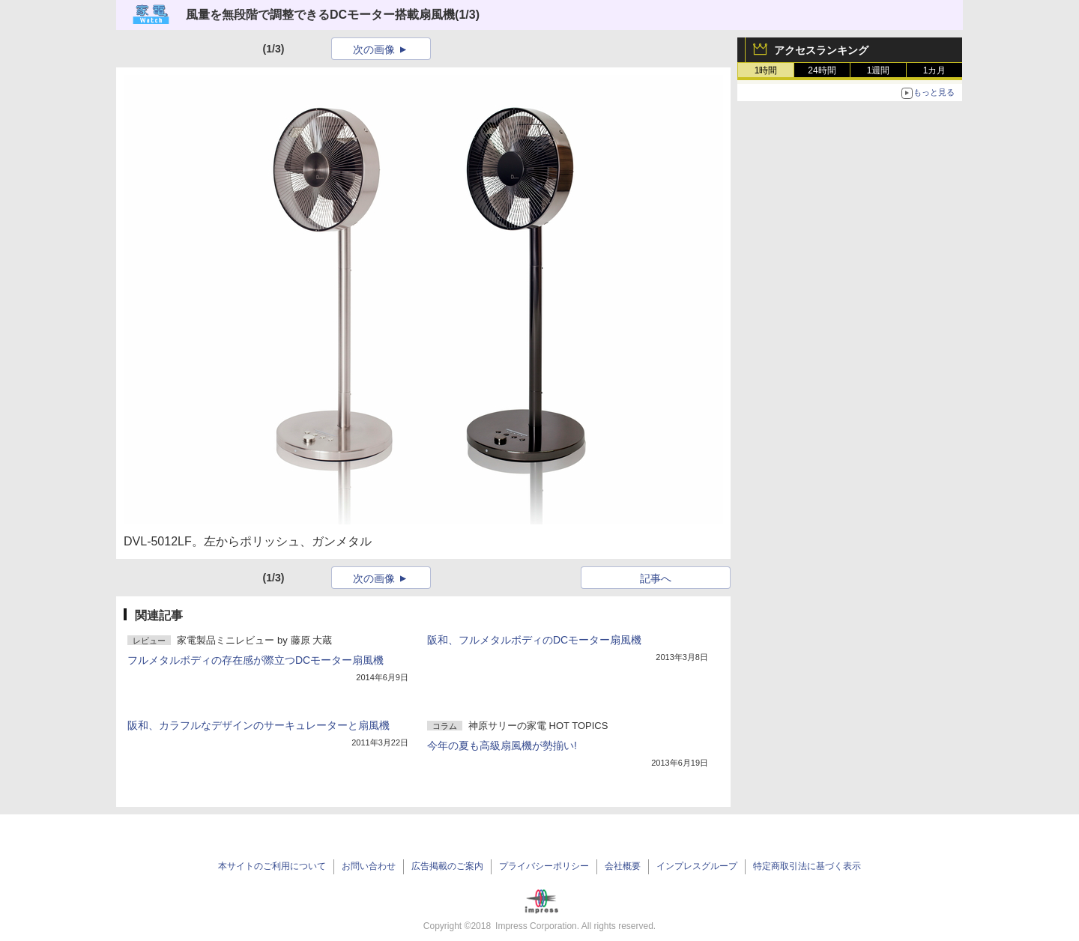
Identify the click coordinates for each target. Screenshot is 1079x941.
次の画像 (374, 49)
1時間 (766, 70)
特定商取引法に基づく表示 (807, 866)
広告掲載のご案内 (447, 866)
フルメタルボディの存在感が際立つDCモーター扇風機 (255, 660)
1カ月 (934, 70)
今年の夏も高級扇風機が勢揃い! (502, 745)
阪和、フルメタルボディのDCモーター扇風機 (534, 640)
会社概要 (623, 866)
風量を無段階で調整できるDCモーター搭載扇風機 (320, 14)
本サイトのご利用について (272, 866)
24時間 (821, 70)
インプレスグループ (696, 866)
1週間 (878, 70)
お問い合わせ (369, 866)
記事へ (655, 578)
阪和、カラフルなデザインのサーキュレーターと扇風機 (258, 725)
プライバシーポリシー (544, 866)
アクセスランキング (821, 50)
